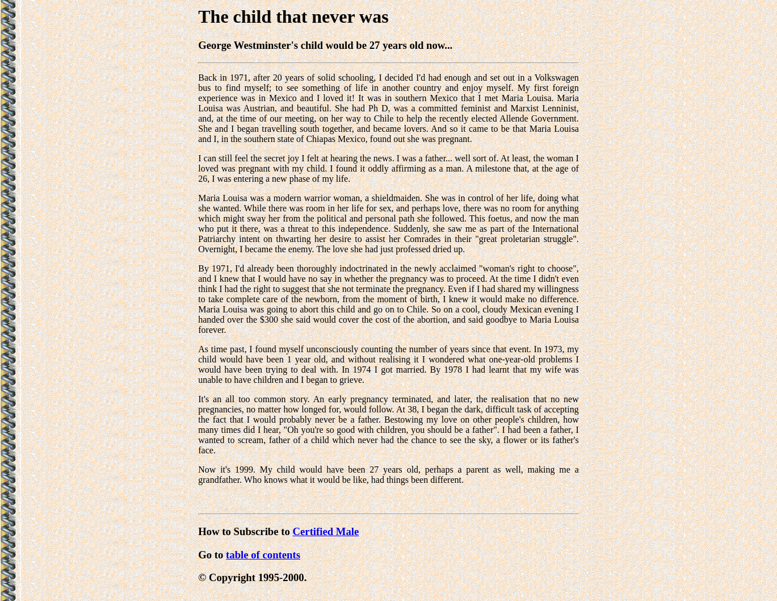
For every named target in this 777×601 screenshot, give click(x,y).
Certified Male (326, 531)
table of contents (263, 555)
